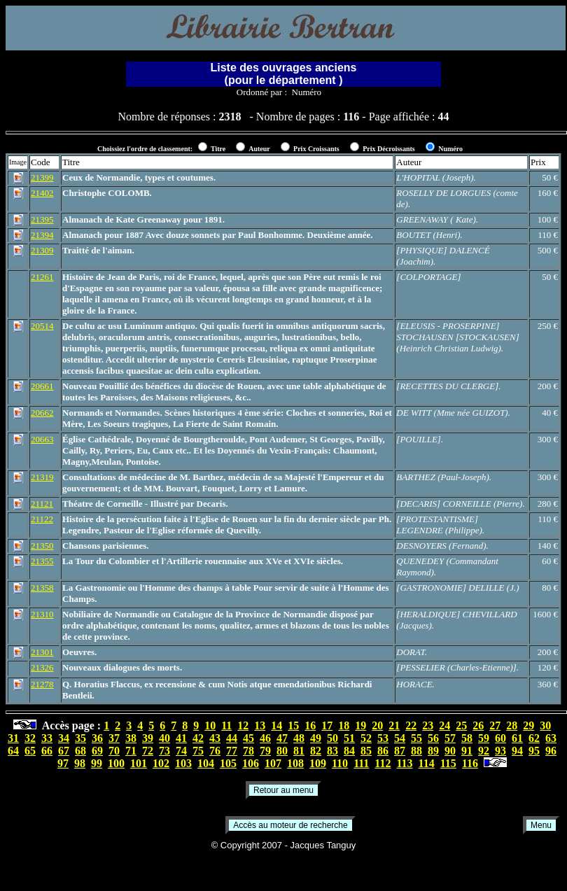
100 (116, 763)
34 (63, 738)
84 (349, 751)
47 (282, 738)
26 (478, 725)
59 (483, 738)
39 (147, 738)
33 (46, 738)
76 (214, 751)
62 (534, 738)
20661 (42, 386)
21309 (42, 250)
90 (450, 751)
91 (466, 751)
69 (97, 751)
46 (265, 738)
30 (545, 725)
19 (360, 725)
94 (517, 751)
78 (248, 751)
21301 (42, 652)
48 (298, 738)
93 (500, 751)
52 (366, 738)
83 (332, 751)
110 (340, 763)
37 (114, 738)
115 (448, 763)
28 (511, 725)
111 (361, 763)
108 (295, 763)
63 (550, 738)
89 (433, 751)
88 (416, 751)
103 (183, 763)
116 (470, 763)
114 (427, 763)
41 (181, 738)
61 (517, 738)
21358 (42, 587)
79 (265, 751)
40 (164, 738)
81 (298, 751)
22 (410, 725)
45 (248, 738)
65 (30, 751)
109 (317, 763)
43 (214, 738)
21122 (42, 519)
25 (461, 725)
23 (427, 725)
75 (198, 751)
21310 (42, 614)
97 (63, 763)
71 (130, 751)
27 (494, 725)
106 (250, 763)
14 (276, 725)
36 (97, 738)
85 (366, 751)
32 (30, 738)
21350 (42, 545)
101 (138, 763)
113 (404, 763)
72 (147, 751)
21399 (42, 177)
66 (46, 751)
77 (231, 751)
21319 (42, 477)
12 (242, 725)
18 (343, 725)
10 (210, 725)
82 (315, 751)
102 (161, 763)
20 (377, 725)
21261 (42, 277)
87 (399, 751)
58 (466, 738)
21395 (42, 219)
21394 (42, 235)
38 (130, 738)
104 (205, 763)
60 (500, 738)
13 (259, 725)
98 (79, 763)
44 (231, 738)
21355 (42, 561)
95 (534, 751)
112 (382, 763)
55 (416, 738)
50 (332, 738)
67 (63, 751)
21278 (42, 684)
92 (483, 751)
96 (550, 751)
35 (80, 738)
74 (181, 751)
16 (310, 725)
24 (444, 725)
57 (450, 738)
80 (282, 751)
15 (293, 725)
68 (80, 751)
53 (382, 738)
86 (382, 751)
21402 (42, 193)
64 (13, 751)
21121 (42, 503)
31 (13, 738)
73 (164, 751)
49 (315, 738)
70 (114, 751)
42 (198, 738)
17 (326, 725)
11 (226, 725)
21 (394, 725)
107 (273, 763)
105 (228, 763)
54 (399, 738)
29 (528, 725)
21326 (42, 667)
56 (433, 738)
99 (96, 763)
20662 (42, 412)
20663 (42, 439)
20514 (42, 326)
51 (349, 738)
